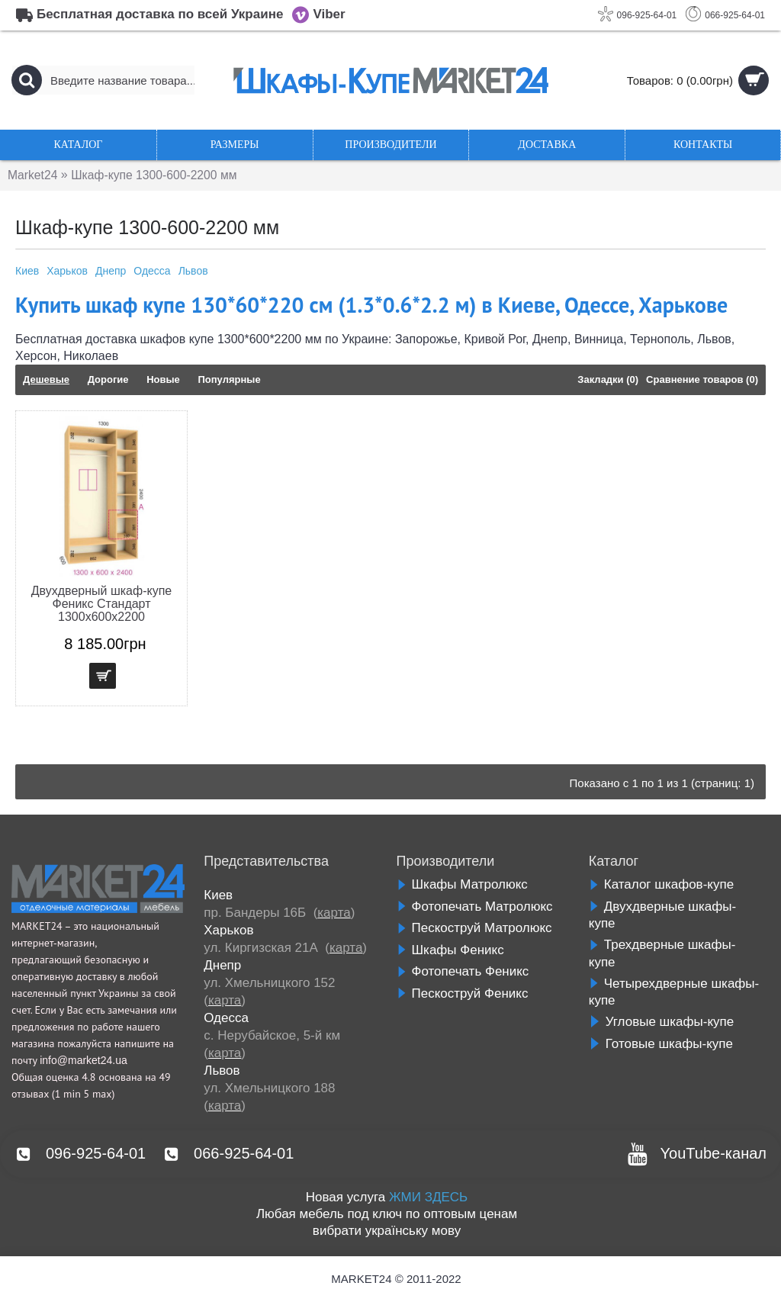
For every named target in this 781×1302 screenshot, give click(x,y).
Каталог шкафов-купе (661, 884)
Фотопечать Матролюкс (475, 906)
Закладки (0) (607, 379)
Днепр (110, 271)
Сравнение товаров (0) (702, 379)
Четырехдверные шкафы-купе (674, 992)
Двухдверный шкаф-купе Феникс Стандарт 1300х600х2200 (101, 603)
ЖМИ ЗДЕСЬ (428, 1197)
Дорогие (108, 379)
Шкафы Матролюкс (462, 884)
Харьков (67, 271)
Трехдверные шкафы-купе (662, 953)
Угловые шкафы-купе (661, 1021)
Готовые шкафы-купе (661, 1044)
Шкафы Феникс (450, 950)
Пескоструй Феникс (463, 993)
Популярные (229, 379)
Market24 (33, 175)
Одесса (151, 271)
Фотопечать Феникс (463, 971)
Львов (193, 271)
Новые (163, 379)
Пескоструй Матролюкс (474, 928)
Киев (27, 271)
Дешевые (46, 379)
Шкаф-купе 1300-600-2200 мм (157, 175)
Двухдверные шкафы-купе (662, 915)
